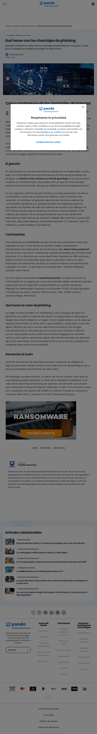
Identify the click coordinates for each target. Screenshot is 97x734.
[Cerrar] (83, 107)
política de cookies (52, 132)
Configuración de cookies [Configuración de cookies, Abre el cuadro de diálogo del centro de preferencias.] (48, 142)
